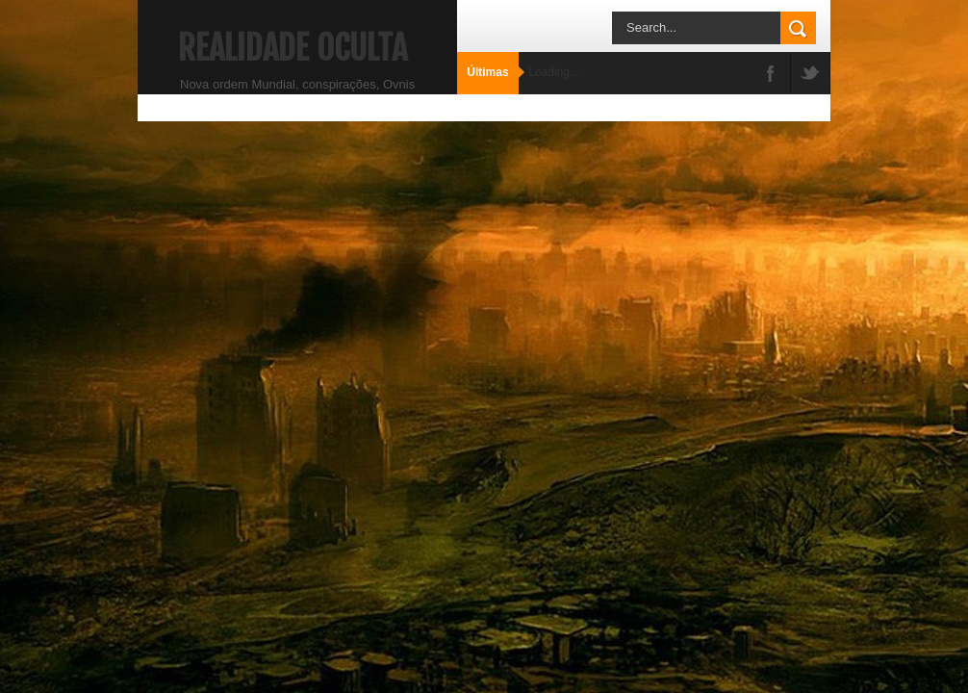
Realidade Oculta (292, 48)
